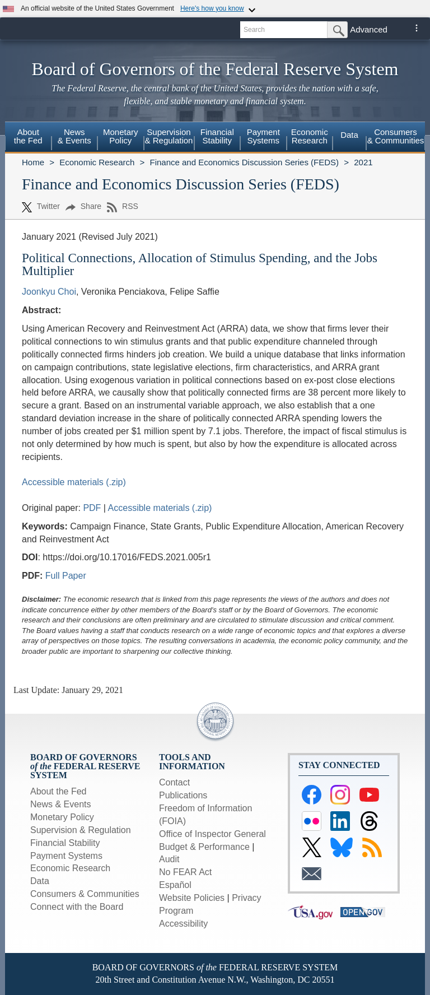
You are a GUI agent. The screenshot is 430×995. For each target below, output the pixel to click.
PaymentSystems (263, 136)
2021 (363, 162)
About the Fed (58, 791)
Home (33, 162)
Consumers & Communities (395, 136)
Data (349, 135)
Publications (183, 795)
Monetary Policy (62, 817)
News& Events (74, 136)
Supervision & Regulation (80, 830)
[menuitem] (28, 138)
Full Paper (65, 575)
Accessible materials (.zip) (74, 482)
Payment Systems (66, 856)
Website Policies (192, 898)
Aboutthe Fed (28, 136)
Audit (169, 859)
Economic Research (96, 162)
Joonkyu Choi (49, 291)
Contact (174, 782)
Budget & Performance (204, 847)
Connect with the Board (76, 907)
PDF (93, 508)
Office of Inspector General (212, 834)
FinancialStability (217, 136)
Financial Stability (65, 843)
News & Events (60, 804)
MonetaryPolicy (120, 136)
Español (175, 885)
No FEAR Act (185, 872)
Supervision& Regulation (169, 136)
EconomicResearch (309, 136)
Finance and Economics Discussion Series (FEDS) (244, 162)
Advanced (368, 29)
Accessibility (183, 923)
